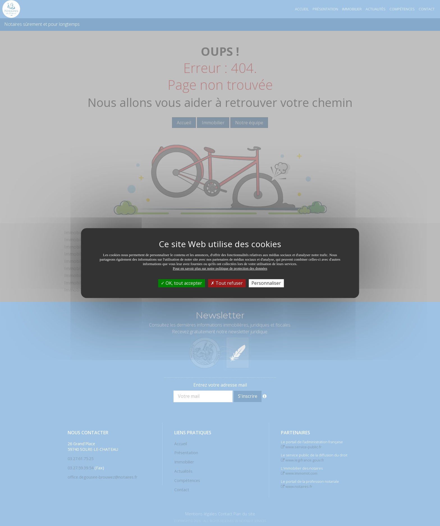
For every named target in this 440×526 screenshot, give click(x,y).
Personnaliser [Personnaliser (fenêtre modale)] (266, 283)
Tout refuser (227, 283)
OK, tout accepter (181, 283)
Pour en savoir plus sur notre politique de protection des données (220, 268)
